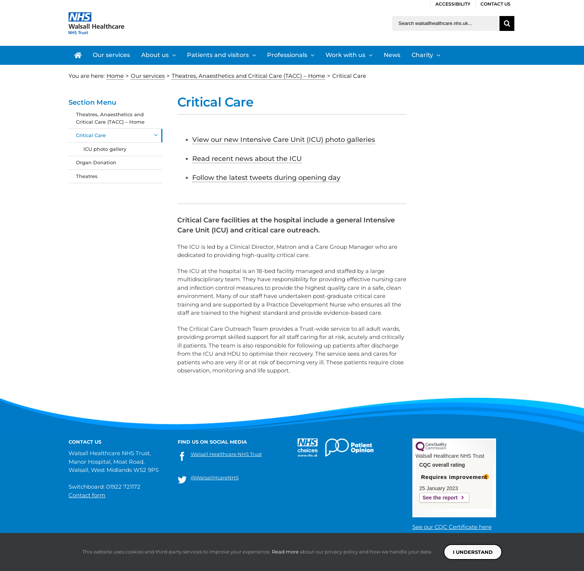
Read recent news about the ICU (247, 159)
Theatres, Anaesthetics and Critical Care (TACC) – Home (110, 118)
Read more (285, 552)
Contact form (87, 495)
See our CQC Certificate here (452, 526)
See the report (440, 498)
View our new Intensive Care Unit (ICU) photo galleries (283, 140)
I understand (473, 552)
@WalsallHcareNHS (215, 477)
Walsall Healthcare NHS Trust (226, 454)
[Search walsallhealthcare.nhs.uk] (445, 23)
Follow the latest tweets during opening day (266, 178)
